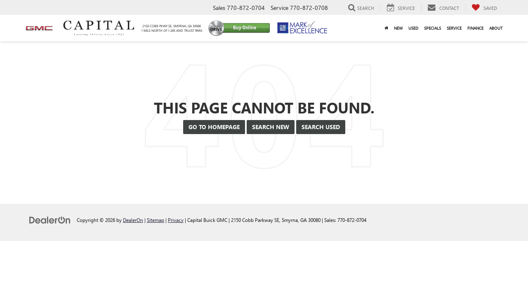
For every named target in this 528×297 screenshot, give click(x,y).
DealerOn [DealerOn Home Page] (133, 220)
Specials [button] (432, 28)
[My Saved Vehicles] (484, 8)
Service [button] (454, 28)
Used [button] (413, 28)
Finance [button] (475, 28)
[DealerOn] (50, 220)
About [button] (495, 28)
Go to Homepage (214, 127)
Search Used (321, 127)
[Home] (386, 28)
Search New (270, 127)
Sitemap (155, 220)
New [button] (398, 28)
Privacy (176, 220)
